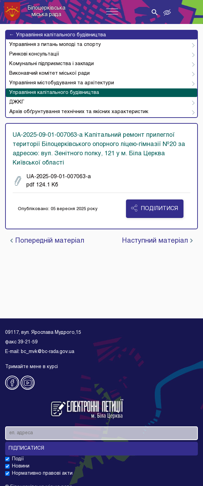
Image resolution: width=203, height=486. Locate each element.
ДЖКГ (16, 102)
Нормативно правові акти (42, 473)
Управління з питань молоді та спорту (55, 44)
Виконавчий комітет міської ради (49, 73)
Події (18, 459)
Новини (20, 466)
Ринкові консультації (34, 54)
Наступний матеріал (157, 241)
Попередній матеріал (47, 241)
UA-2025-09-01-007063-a (52, 180)
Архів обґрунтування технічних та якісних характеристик (78, 111)
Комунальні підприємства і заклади (51, 63)
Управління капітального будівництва (57, 35)
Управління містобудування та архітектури (61, 83)
